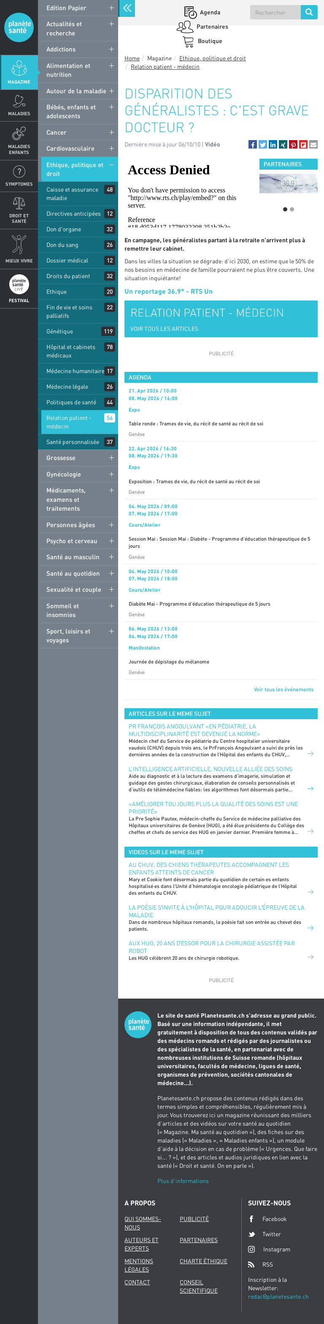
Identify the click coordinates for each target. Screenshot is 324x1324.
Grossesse (61, 457)
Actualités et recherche (64, 28)
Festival (19, 300)
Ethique (56, 291)
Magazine (19, 81)
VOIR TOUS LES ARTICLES (164, 328)
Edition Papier (66, 7)
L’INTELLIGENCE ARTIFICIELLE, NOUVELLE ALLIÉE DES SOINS (210, 768)
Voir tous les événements (283, 689)
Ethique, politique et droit (74, 169)
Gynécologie (63, 474)
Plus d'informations (183, 1180)
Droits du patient (68, 275)
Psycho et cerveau (71, 540)
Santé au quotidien (73, 573)
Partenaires (211, 26)
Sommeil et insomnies (62, 610)
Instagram (269, 1249)
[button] (252, 144)
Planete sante (19, 27)
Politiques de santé (71, 402)
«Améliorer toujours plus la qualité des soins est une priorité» (213, 807)
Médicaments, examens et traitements (66, 499)
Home (132, 58)
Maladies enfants (19, 149)
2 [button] (292, 209)
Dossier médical (67, 260)
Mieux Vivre (19, 260)
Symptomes (19, 184)
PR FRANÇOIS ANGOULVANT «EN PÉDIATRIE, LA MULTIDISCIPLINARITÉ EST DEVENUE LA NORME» (194, 730)
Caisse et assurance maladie (72, 193)
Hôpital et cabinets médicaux (70, 351)
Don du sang (62, 244)
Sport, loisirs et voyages (68, 635)
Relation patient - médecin (69, 422)
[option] (288, 183)
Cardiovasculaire (70, 148)
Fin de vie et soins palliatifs (69, 311)
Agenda (209, 12)
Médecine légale (67, 386)
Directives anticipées (73, 213)
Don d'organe (63, 229)
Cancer (56, 132)
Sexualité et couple (73, 589)
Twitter (264, 1234)
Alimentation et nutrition (68, 70)
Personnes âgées (70, 524)
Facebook (267, 1219)
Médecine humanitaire (75, 370)
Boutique (209, 40)
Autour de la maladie (76, 91)
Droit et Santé (19, 218)
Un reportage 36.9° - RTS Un (168, 291)
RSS (260, 1264)
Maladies (19, 113)
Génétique (59, 331)
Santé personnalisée (72, 441)
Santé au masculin (73, 556)
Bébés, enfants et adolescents (71, 111)
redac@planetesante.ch (278, 1296)
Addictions (61, 49)
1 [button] (285, 209)
